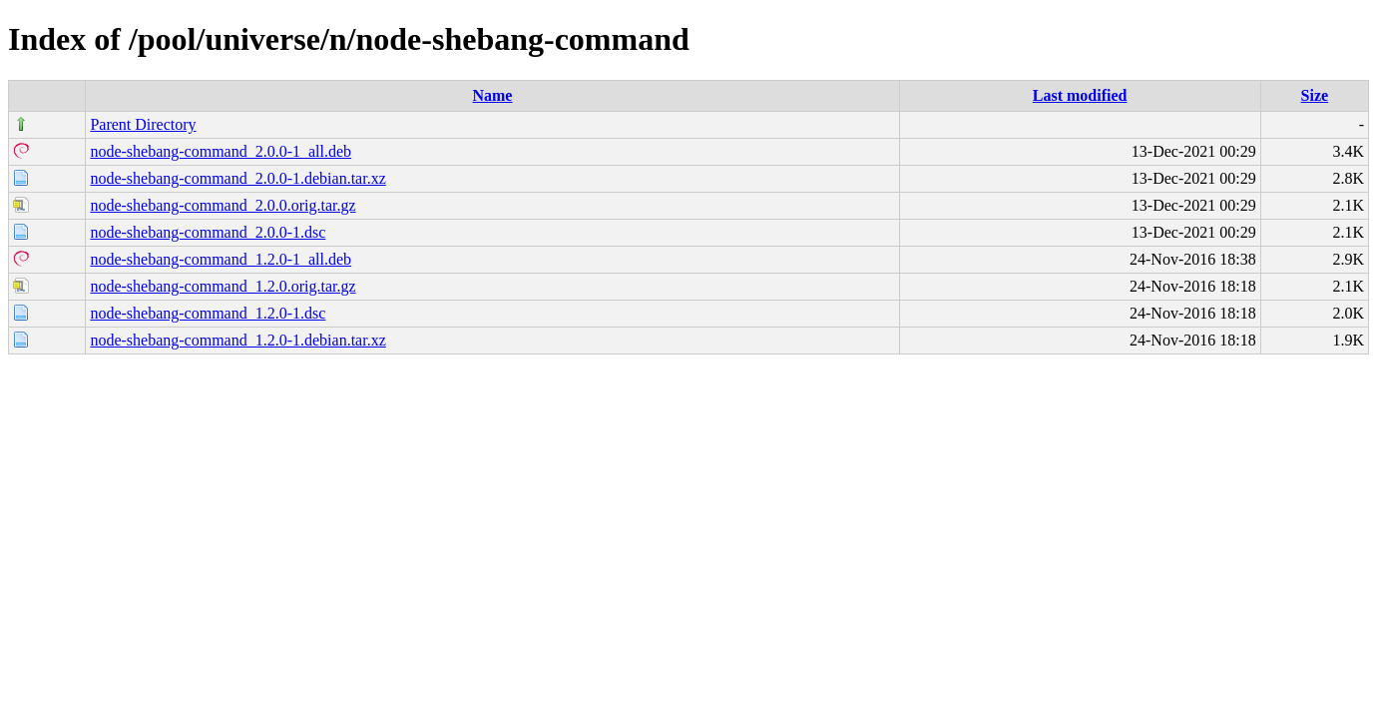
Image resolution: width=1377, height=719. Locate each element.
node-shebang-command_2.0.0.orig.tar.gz (222, 205)
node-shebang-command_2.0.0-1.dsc (207, 232)
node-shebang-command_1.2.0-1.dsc (207, 313)
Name (492, 95)
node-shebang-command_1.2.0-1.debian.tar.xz (237, 340)
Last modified (1080, 95)
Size (1315, 95)
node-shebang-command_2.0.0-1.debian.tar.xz (237, 178)
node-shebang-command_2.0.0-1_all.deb (220, 151)
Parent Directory (143, 124)
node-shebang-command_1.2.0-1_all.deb (220, 259)
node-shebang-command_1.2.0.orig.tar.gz (222, 286)
